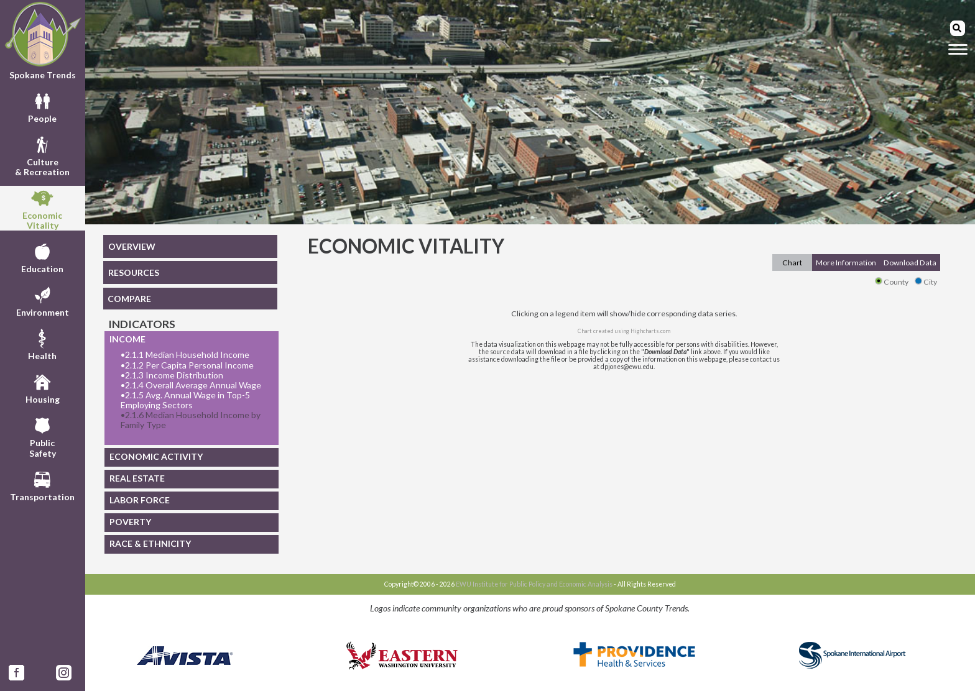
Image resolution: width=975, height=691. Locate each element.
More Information (846, 262)
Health (42, 343)
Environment (42, 300)
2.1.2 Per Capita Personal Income (187, 365)
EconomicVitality (42, 208)
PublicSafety (42, 435)
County (891, 281)
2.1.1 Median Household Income (185, 355)
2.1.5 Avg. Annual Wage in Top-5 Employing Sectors (185, 400)
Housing (42, 387)
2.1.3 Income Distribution (172, 375)
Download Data (910, 262)
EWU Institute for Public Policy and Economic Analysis (534, 584)
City (926, 281)
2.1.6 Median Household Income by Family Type (191, 420)
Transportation (42, 484)
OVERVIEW (131, 246)
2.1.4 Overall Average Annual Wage (191, 385)
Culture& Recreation (42, 154)
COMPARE (129, 298)
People (42, 106)
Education (42, 256)
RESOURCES (133, 272)
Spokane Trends (42, 40)
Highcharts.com (650, 330)
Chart (792, 262)
